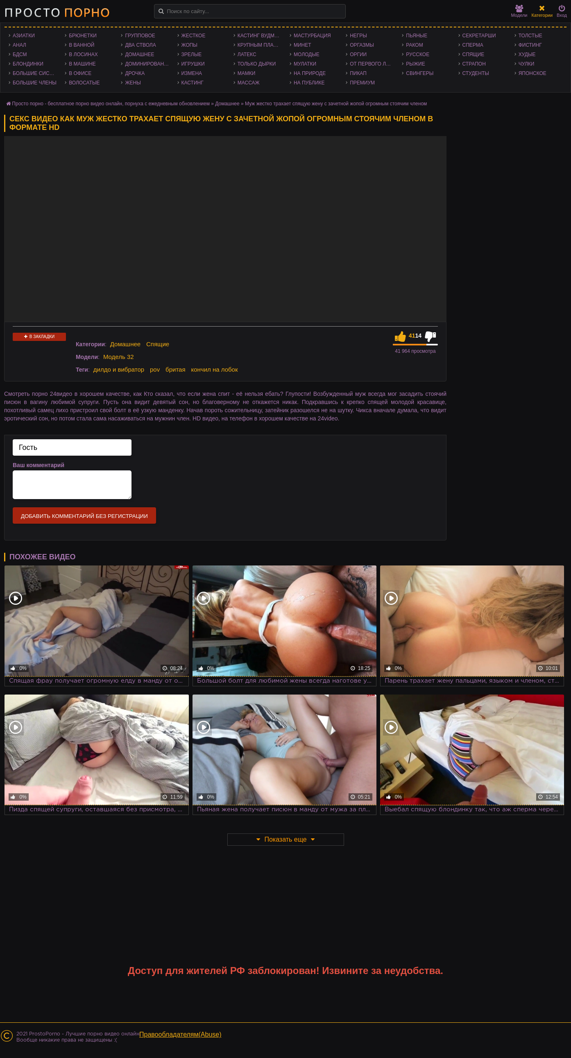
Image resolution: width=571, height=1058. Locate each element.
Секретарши (479, 36)
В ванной (81, 45)
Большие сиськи (36, 73)
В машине (82, 64)
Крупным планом (261, 45)
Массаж (249, 83)
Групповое (140, 36)
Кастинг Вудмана (261, 36)
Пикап (358, 73)
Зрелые (191, 54)
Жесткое (193, 36)
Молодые (306, 54)
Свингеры (419, 73)
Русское (417, 54)
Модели (519, 11)
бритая (175, 369)
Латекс (247, 54)
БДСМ (20, 54)
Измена (191, 73)
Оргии (358, 54)
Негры (358, 36)
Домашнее (139, 54)
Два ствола (140, 45)
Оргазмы (362, 45)
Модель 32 (118, 356)
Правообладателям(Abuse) (180, 1034)
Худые (527, 54)
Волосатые (84, 83)
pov (155, 369)
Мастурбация (312, 36)
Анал (19, 45)
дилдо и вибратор (118, 369)
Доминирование (147, 64)
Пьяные (416, 36)
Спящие (473, 54)
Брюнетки (83, 36)
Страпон (474, 64)
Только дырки (257, 64)
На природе (310, 73)
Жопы (189, 45)
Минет (302, 45)
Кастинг (192, 83)
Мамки (247, 73)
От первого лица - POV (374, 64)
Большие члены (35, 83)
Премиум (362, 83)
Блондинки (28, 64)
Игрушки (193, 64)
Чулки (527, 64)
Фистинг (530, 45)
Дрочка (135, 73)
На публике (309, 83)
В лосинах (83, 54)
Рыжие (415, 64)
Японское (532, 73)
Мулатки (305, 64)
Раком (414, 45)
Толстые (530, 36)
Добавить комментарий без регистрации (84, 516)
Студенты (475, 73)
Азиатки (24, 36)
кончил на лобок (214, 369)
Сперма (472, 45)
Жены (132, 83)
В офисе (80, 73)
